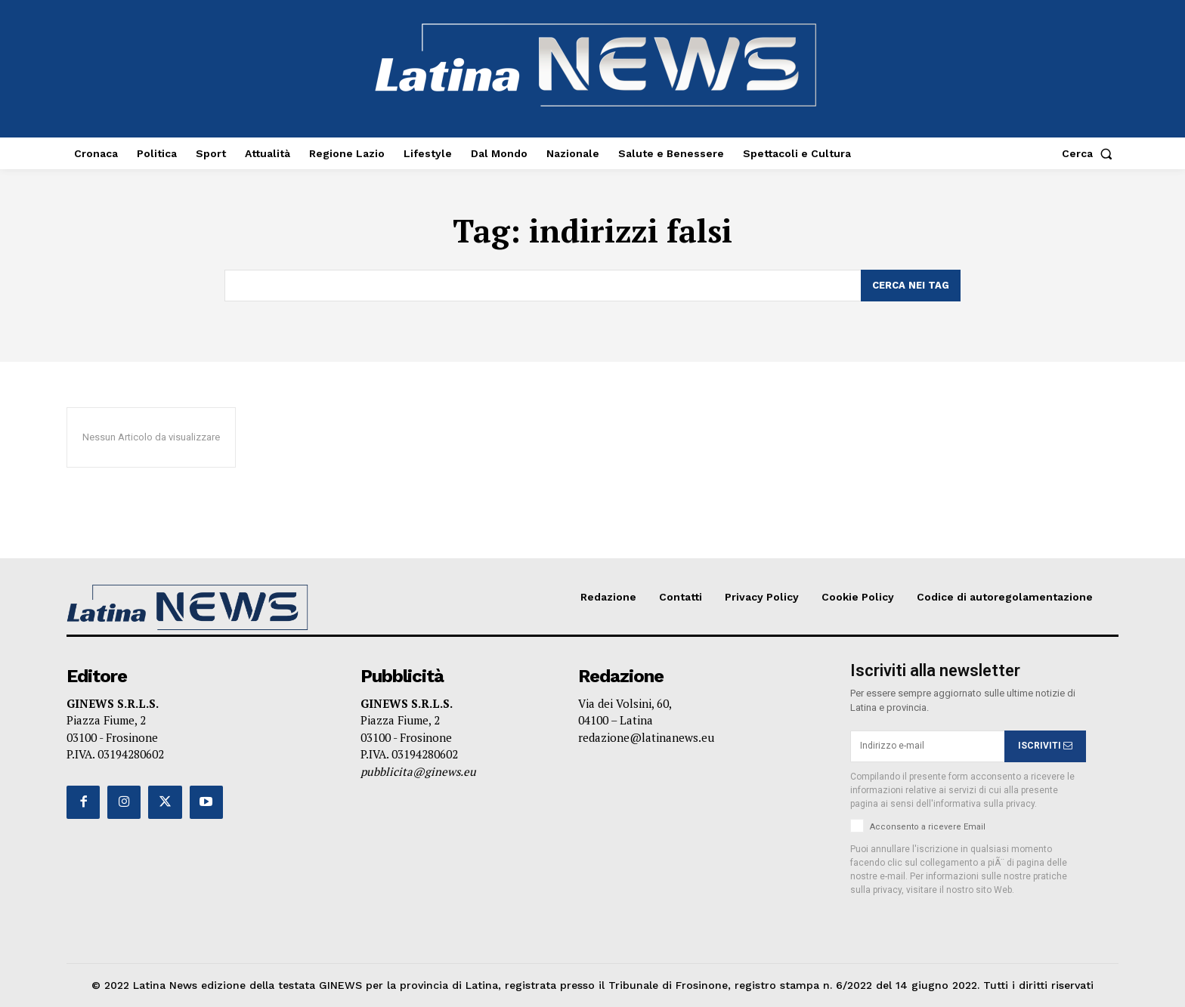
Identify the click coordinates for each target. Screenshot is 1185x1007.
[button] (1090, 153)
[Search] (911, 285)
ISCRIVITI (1045, 745)
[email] (927, 746)
